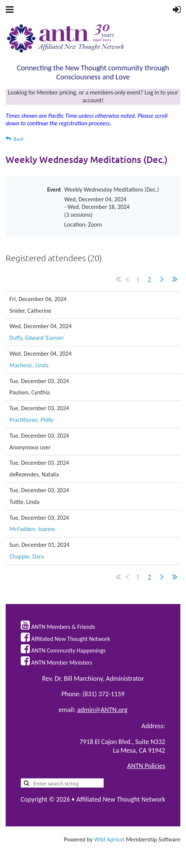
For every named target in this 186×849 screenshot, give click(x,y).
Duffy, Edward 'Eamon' (37, 337)
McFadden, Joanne (32, 529)
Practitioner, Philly (31, 419)
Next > (162, 279)
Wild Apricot (109, 839)
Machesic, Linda (29, 365)
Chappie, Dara (26, 556)
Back (19, 139)
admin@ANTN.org (102, 710)
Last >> (174, 279)
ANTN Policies (146, 766)
